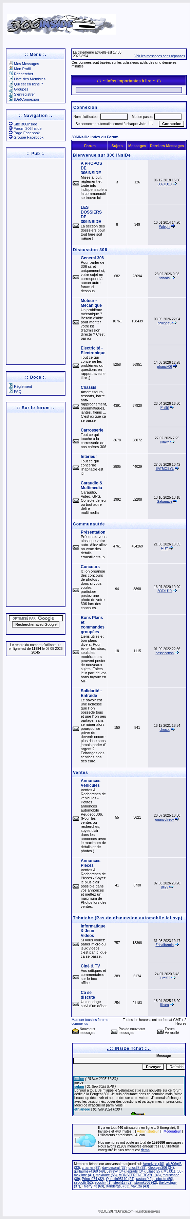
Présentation (93, 532)
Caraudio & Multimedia (91, 485)
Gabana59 (165, 501)
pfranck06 (164, 366)
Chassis (88, 387)
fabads (164, 278)
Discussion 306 (90, 249)
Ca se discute (88, 995)
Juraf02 (164, 978)
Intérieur (89, 456)
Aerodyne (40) (153, 1164)
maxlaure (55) (106, 1175)
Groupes (18, 89)
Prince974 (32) (93, 1179)
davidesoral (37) (114, 1168)
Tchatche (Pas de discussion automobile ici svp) (128, 918)
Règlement (20, 386)
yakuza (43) (140, 1186)
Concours (90, 566)
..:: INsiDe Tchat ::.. (129, 1048)
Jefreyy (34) (116, 1171)
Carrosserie (92, 430)
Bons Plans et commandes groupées (92, 624)
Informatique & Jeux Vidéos (93, 931)
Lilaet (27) (154, 1171)
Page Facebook (24, 133)
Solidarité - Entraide (91, 693)
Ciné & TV (90, 966)
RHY (164, 548)
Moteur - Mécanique (91, 303)
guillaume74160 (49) (89, 1171)
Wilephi (164, 226)
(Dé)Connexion (24, 99)
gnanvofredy (164, 819)
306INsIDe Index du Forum (95, 137)
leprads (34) (136, 1171)
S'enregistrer (22, 94)
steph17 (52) (122, 1182)
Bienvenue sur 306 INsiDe (102, 155)
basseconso (164, 653)
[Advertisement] (35, 261)
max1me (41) (84, 1175)
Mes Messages (24, 64)
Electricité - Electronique (93, 350)
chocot (164, 730)
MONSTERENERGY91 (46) (140, 1175)
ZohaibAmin (164, 945)
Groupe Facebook (26, 137)
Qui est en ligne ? (26, 84)
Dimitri (164, 442)
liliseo (164, 1005)
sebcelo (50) (163, 1179)
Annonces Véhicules (90, 783)
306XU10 (164, 184)
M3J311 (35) (173, 1171)
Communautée (89, 524)
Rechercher (21, 74)
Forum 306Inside (25, 128)
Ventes (80, 772)
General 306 (92, 258)
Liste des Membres (27, 79)
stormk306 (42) (145, 1182)
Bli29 (164, 887)
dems (145, 1150)
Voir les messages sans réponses (159, 56)
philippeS (164, 323)
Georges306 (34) (161, 1168)
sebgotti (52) (83, 1182)
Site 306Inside (23, 124)
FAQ (15, 391)
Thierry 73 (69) (93, 1186)
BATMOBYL (164, 469)
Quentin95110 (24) (120, 1179)
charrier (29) (91, 1168)
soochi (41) (103, 1182)
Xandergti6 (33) (117, 1186)
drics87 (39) (138, 1168)
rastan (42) (144, 1179)
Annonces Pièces (90, 863)
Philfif (164, 407)
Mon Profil (20, 69)
